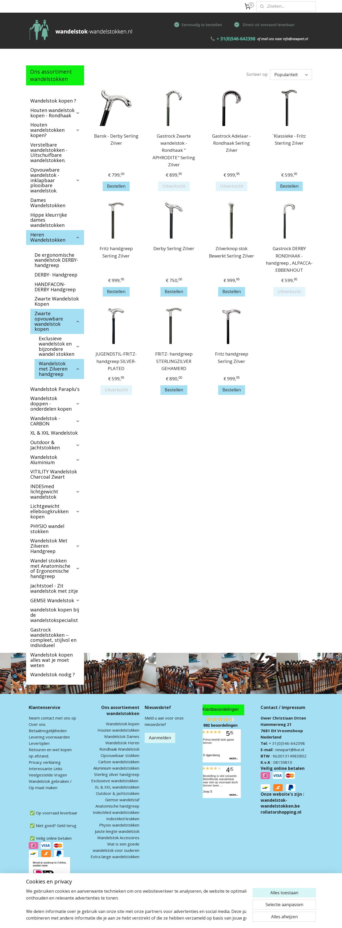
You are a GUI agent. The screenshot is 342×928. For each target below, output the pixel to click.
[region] (136, 904)
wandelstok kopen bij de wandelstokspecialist (54, 614)
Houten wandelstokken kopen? (55, 130)
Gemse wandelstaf (122, 799)
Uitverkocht (173, 186)
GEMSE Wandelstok (55, 600)
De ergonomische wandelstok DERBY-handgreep (56, 260)
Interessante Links (45, 768)
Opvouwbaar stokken (120, 755)
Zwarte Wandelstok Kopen (57, 301)
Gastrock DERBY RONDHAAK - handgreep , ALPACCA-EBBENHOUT (289, 259)
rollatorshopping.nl (281, 812)
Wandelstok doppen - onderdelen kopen (55, 403)
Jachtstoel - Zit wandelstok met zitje (54, 588)
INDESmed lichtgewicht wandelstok (55, 491)
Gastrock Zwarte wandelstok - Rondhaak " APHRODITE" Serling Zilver (174, 150)
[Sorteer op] (291, 75)
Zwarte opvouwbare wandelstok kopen (57, 321)
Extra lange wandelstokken (115, 856)
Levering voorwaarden (49, 737)
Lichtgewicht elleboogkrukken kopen (55, 511)
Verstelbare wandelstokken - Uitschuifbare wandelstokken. (48, 152)
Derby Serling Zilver (173, 248)
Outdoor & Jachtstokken (55, 445)
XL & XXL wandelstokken (117, 787)
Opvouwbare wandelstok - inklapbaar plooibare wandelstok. (55, 180)
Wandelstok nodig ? (52, 674)
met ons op (65, 718)
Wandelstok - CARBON (55, 421)
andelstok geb (45, 781)
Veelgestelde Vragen (48, 775)
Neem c (36, 718)
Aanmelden (160, 738)
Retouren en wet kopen (50, 749)
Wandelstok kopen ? (53, 101)
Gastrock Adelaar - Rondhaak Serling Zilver (231, 143)
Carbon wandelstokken (118, 761)
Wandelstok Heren (122, 742)
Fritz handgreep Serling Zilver (116, 252)
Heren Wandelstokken (55, 237)
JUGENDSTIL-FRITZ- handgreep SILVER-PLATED (115, 361)
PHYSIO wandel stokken (47, 529)
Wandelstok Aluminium (55, 459)
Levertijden (39, 743)
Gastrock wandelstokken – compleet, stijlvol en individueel (53, 637)
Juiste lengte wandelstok (117, 831)
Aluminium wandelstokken (116, 768)
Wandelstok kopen (122, 723)
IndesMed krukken (122, 818)
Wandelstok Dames (121, 736)
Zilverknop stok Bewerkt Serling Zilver (231, 252)
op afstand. (39, 756)
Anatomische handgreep (117, 806)
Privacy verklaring (45, 762)
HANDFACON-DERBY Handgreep (55, 287)
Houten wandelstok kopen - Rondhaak (55, 113)
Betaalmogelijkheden (48, 730)
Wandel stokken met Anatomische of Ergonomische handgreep (55, 568)
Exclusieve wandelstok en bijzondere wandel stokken (59, 346)
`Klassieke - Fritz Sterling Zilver (289, 139)
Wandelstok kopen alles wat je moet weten (51, 660)
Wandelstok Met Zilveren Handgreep (55, 545)
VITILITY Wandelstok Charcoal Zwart (53, 474)
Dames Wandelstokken (47, 202)
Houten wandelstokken (118, 730)
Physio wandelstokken (119, 825)
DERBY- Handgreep (56, 274)
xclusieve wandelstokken (116, 780)
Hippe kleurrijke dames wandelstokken (48, 220)
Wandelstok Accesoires (118, 837)
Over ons (37, 724)
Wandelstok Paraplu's (55, 389)
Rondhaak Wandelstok (119, 749)
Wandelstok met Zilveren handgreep (59, 368)
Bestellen (116, 186)
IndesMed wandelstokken (116, 812)
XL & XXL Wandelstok (54, 433)
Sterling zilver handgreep (116, 774)
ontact (48, 718)
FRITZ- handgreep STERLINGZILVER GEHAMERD (173, 361)
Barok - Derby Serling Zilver (116, 139)
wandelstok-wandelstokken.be (280, 803)
